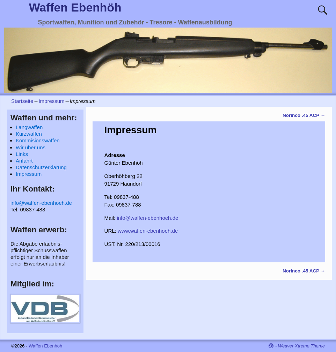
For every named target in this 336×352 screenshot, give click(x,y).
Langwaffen (29, 127)
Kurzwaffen (29, 134)
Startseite (22, 101)
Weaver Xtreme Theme (301, 346)
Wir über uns (30, 147)
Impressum (51, 101)
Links (22, 154)
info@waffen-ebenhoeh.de (147, 218)
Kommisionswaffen (38, 140)
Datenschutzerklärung (41, 167)
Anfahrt (24, 161)
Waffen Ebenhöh (75, 7)
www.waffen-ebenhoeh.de (148, 231)
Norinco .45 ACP (304, 115)
